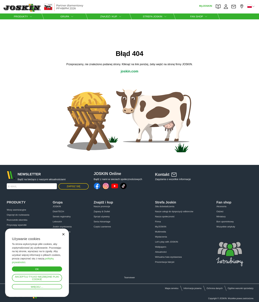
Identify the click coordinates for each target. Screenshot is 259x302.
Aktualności (161, 252)
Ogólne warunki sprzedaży (240, 288)
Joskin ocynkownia (62, 226)
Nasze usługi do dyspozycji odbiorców (174, 211)
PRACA (226, 6)
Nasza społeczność (165, 216)
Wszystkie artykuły (225, 226)
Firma (158, 221)
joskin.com (129, 71)
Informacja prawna (192, 288)
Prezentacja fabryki (164, 262)
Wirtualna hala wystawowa (168, 257)
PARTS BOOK (218, 6)
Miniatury (221, 216)
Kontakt (234, 6)
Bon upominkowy (225, 221)
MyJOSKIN (205, 5)
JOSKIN (57, 206)
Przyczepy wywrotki (17, 225)
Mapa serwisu (171, 288)
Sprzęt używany (102, 216)
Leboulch (57, 221)
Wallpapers (160, 247)
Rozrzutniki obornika (17, 220)
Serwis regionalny (62, 216)
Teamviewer (129, 277)
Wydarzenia (161, 236)
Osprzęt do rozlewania (18, 215)
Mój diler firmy (242, 6)
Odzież (220, 211)
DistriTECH (58, 211)
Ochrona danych (215, 288)
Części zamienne (102, 226)
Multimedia (160, 231)
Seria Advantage (102, 221)
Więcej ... (37, 286)
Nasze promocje (102, 206)
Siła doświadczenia (164, 206)
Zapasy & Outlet (102, 211)
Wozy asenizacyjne (16, 210)
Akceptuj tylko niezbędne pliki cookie (37, 278)
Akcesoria (221, 206)
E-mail (12, 186)
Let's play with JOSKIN (166, 242)
